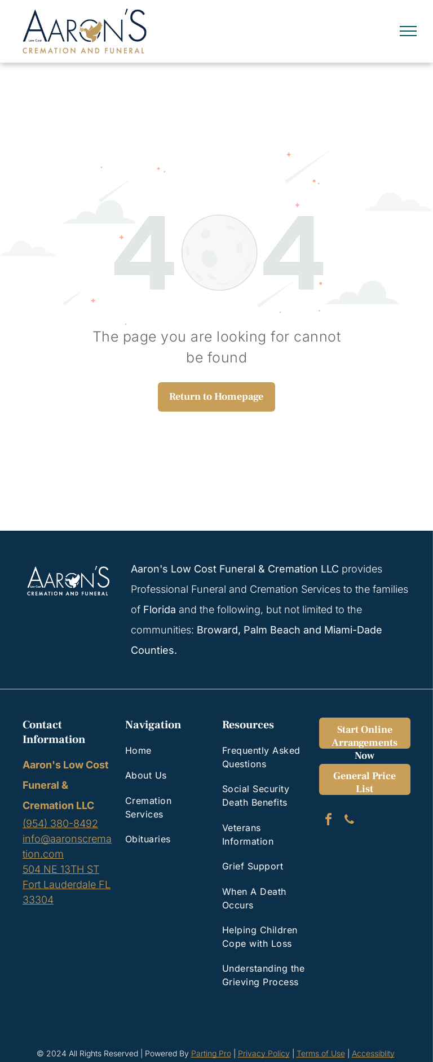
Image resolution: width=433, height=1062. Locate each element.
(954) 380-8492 (60, 823)
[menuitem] (166, 750)
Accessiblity (373, 1053)
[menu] (408, 31)
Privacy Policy (264, 1053)
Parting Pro (211, 1053)
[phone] (349, 821)
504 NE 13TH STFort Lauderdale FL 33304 (67, 884)
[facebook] (328, 821)
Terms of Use (321, 1053)
